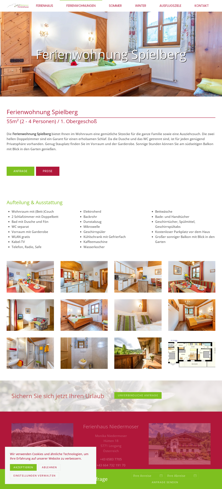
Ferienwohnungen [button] (81, 5)
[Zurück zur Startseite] (18, 6)
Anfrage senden (165, 482)
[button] (30, 277)
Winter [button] (140, 5)
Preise (48, 171)
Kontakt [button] (202, 5)
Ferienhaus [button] (44, 5)
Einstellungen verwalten (34, 476)
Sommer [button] (115, 5)
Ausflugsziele (170, 5)
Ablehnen (49, 467)
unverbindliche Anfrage (138, 395)
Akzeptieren (23, 467)
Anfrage (20, 171)
